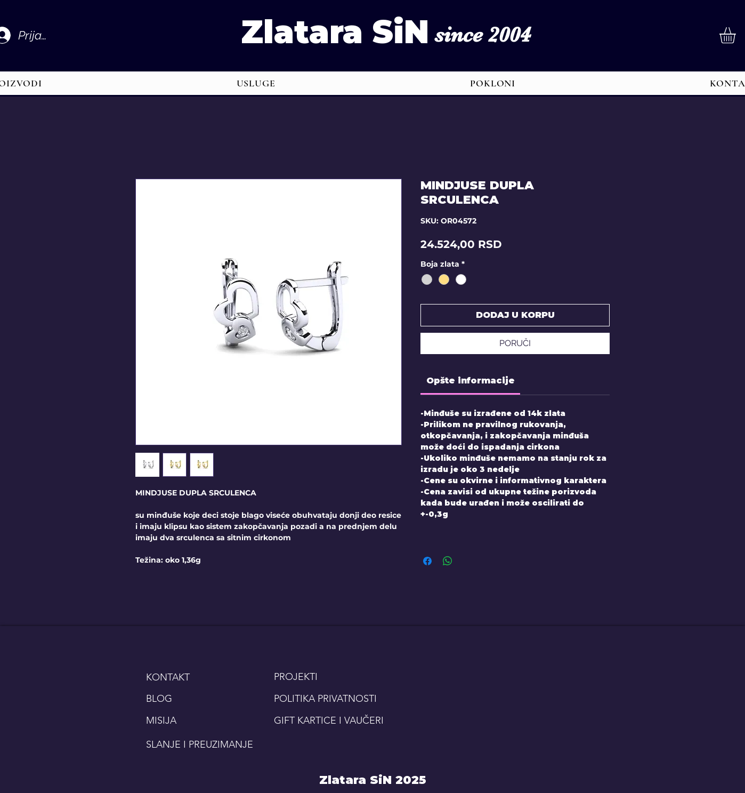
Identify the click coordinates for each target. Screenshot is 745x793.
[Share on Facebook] (427, 561)
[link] (470, 380)
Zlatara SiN (335, 31)
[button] (255, 83)
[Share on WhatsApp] (447, 561)
